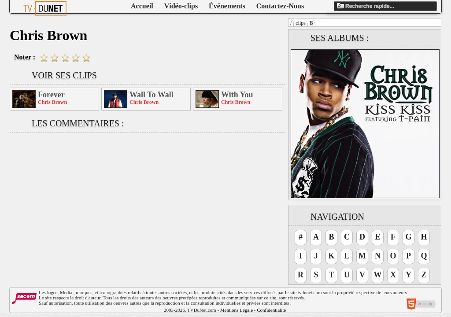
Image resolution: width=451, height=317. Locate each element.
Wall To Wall (151, 94)
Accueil (142, 6)
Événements (227, 6)
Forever (51, 94)
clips (301, 23)
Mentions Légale (236, 310)
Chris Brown (52, 102)
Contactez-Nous (280, 6)
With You (237, 94)
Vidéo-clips (181, 6)
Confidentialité (271, 310)
